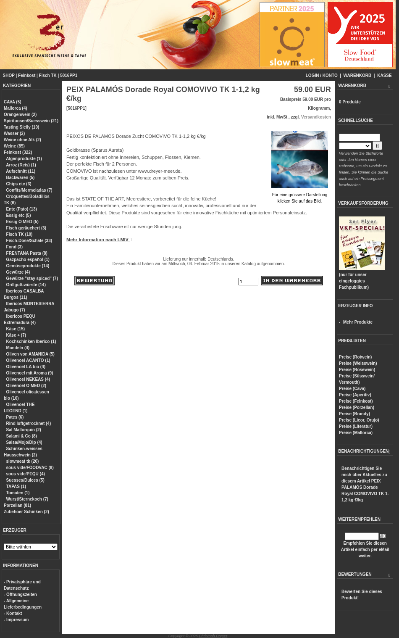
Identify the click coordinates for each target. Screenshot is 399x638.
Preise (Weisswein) (358, 363)
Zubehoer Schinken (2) (26, 511)
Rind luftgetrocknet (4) (28, 423)
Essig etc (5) (18, 215)
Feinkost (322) (18, 152)
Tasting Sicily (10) (21, 127)
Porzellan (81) (17, 505)
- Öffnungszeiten (20, 594)
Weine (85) (14, 146)
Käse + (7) (16, 335)
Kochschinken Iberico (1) (31, 341)
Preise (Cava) (352, 388)
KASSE (384, 75)
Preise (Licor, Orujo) (359, 420)
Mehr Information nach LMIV (98, 239)
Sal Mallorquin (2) (23, 429)
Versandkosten (316, 117)
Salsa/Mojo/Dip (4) (24, 442)
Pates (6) (15, 417)
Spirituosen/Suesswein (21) (31, 121)
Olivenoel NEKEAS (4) (28, 379)
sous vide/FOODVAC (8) (30, 467)
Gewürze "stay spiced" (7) (32, 278)
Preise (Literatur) (356, 426)
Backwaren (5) (20, 177)
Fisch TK (48, 75)
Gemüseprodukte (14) (28, 266)
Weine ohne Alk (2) (22, 139)
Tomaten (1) (18, 492)
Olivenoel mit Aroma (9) (29, 373)
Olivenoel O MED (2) (26, 385)
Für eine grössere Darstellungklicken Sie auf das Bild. (299, 194)
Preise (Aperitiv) (355, 395)
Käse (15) (15, 329)
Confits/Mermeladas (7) (29, 190)
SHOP (9, 75)
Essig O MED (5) (22, 221)
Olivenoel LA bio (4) (26, 366)
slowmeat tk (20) (22, 461)
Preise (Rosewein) (357, 369)
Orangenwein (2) (20, 114)
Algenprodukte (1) (24, 158)
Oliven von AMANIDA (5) (30, 354)
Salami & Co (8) (21, 436)
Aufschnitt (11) (20, 171)
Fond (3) (14, 247)
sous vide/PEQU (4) (25, 474)
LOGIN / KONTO (322, 75)
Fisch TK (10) (19, 234)
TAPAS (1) (16, 486)
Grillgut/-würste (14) (26, 284)
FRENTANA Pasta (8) (26, 253)
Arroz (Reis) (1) (21, 165)
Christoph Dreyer (213, 636)
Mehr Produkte (358, 322)
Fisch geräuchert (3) (26, 228)
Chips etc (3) (19, 184)
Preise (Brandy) (354, 413)
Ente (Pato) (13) (21, 209)
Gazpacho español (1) (28, 259)
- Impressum (16, 619)
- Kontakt (13, 613)
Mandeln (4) (18, 347)
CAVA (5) (12, 102)
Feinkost (26, 75)
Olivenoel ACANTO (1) (28, 360)
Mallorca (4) (15, 108)
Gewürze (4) (18, 272)
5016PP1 (68, 75)
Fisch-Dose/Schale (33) (29, 240)
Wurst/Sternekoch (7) (27, 499)
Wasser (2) (14, 133)
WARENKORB (358, 75)
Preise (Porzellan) (356, 407)
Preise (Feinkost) (356, 401)
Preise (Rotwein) (355, 357)
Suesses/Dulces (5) (25, 480)
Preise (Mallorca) (356, 432)
